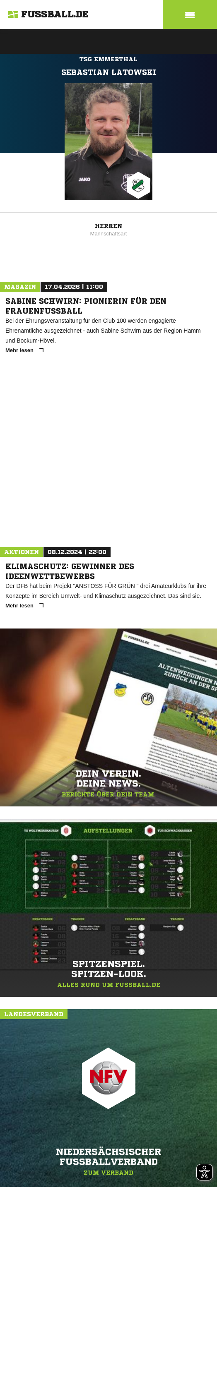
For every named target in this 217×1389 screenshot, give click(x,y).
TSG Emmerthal (108, 59)
